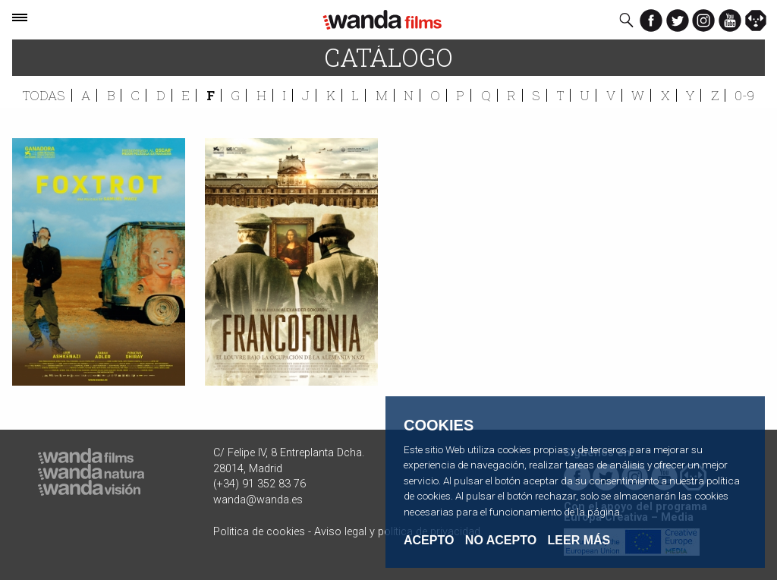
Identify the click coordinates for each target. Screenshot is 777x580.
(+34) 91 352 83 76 (259, 484)
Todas (44, 95)
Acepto (429, 540)
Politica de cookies (259, 531)
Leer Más (579, 540)
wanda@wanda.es (258, 499)
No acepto (500, 540)
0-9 (744, 95)
